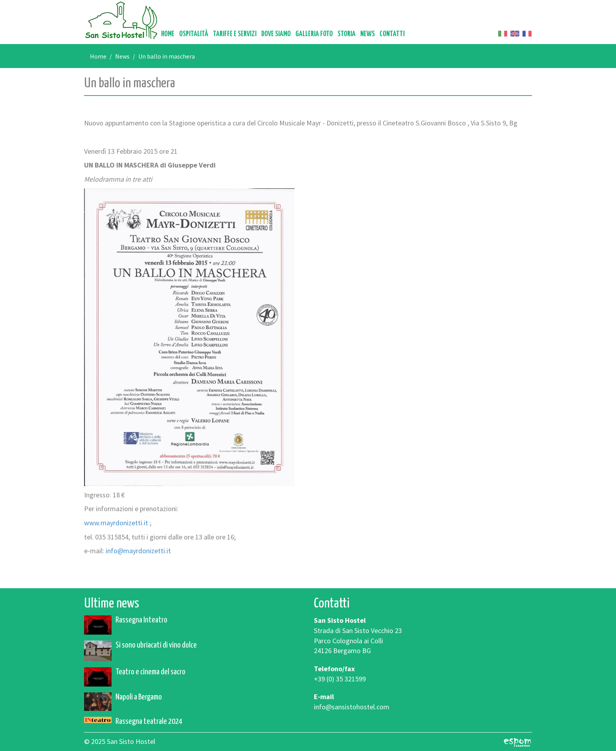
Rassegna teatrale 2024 (149, 721)
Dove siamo (276, 34)
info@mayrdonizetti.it (138, 550)
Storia (346, 34)
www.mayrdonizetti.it (116, 522)
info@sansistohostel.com (351, 706)
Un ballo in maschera (166, 56)
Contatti (392, 34)
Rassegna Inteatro (141, 620)
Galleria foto (314, 34)
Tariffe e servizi (235, 34)
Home (167, 34)
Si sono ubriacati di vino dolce (156, 645)
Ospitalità (193, 34)
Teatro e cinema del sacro (150, 672)
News (367, 34)
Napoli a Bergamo (139, 697)
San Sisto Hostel (121, 20)
